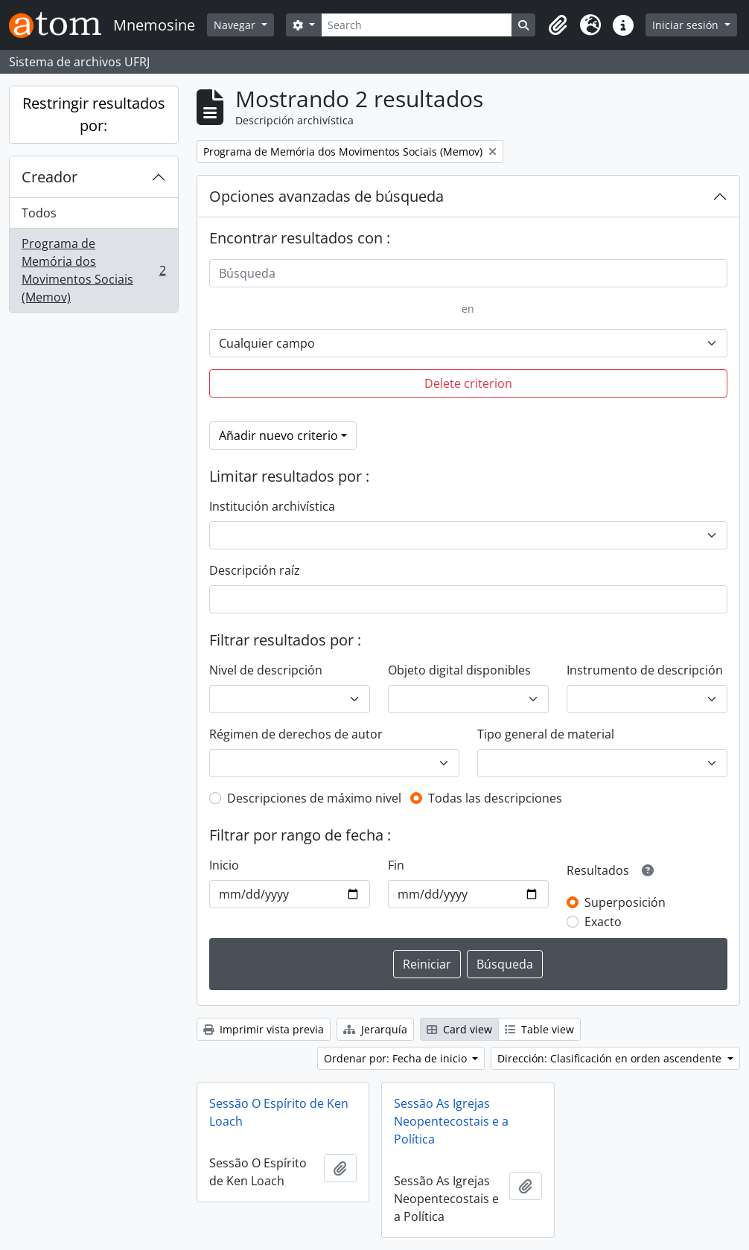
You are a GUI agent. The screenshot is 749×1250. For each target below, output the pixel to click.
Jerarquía (375, 1029)
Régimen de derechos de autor (296, 734)
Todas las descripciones (495, 798)
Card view (459, 1029)
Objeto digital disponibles (459, 670)
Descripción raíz (254, 570)
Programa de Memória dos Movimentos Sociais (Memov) (93, 270)
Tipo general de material (545, 734)
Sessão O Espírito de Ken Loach (278, 1112)
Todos (39, 213)
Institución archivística (272, 506)
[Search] (417, 24)
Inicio (224, 865)
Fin (396, 865)
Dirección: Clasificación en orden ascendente (610, 1058)
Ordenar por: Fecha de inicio (397, 1058)
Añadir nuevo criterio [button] (278, 435)
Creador (49, 177)
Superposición (625, 902)
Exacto (603, 921)
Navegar (236, 25)
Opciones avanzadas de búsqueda (326, 196)
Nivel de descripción (265, 670)
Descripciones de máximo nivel (314, 798)
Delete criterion (468, 383)
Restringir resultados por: (93, 114)
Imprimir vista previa (263, 1029)
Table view (539, 1029)
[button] (557, 25)
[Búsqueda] (468, 273)
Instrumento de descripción (645, 670)
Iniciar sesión (686, 25)
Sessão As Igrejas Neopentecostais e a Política (451, 1121)
